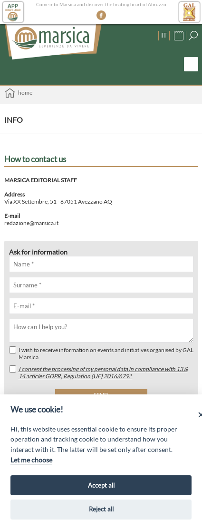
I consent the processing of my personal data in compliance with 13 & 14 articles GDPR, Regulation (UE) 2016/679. (103, 372)
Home (18, 93)
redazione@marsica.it (31, 222)
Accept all (101, 485)
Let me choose (31, 460)
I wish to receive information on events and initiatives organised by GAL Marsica (101, 353)
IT (164, 35)
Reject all (101, 509)
